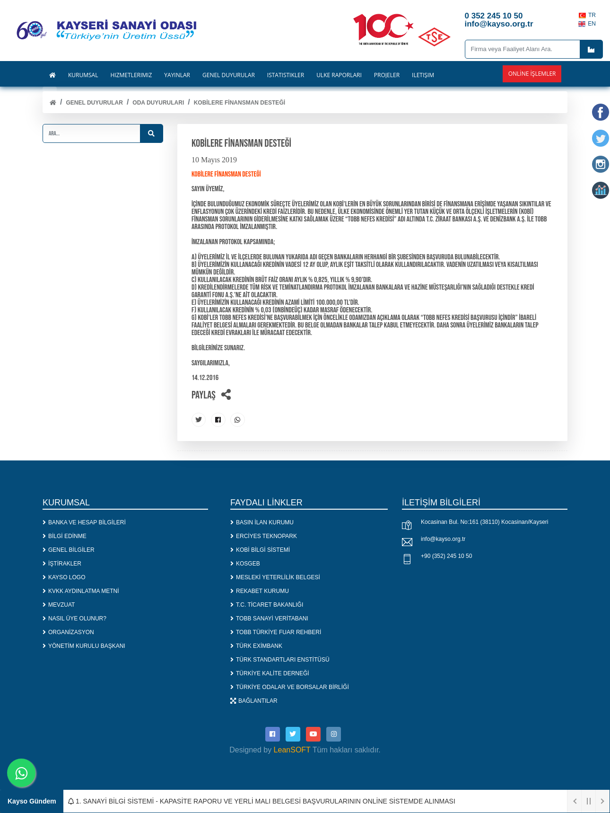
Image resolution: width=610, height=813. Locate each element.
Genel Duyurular (94, 102)
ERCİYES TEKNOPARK (263, 535)
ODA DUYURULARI (158, 102)
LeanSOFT (292, 749)
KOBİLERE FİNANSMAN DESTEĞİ (239, 102)
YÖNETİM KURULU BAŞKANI (84, 645)
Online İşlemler (532, 74)
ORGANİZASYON (68, 631)
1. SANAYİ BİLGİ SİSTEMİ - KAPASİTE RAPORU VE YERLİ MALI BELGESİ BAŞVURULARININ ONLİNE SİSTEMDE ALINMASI (261, 801)
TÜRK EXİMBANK (256, 645)
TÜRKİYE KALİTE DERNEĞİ (269, 673)
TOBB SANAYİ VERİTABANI (269, 618)
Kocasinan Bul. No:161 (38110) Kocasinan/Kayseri (485, 522)
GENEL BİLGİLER (69, 549)
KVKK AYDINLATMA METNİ (81, 590)
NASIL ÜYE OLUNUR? (74, 618)
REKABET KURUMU (259, 590)
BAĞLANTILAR (254, 700)
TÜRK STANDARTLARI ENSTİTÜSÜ (280, 659)
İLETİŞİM (423, 75)
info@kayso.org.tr (443, 539)
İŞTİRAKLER (62, 563)
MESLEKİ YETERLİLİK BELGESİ (275, 577)
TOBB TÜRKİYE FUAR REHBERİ (275, 631)
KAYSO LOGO (64, 577)
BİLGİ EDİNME (65, 535)
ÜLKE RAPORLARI (339, 75)
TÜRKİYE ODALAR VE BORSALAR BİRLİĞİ (289, 686)
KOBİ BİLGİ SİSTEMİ (260, 549)
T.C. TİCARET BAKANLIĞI (266, 604)
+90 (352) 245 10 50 (446, 556)
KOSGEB (245, 563)
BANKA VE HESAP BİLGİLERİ (84, 522)
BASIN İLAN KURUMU (262, 522)
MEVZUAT (59, 604)
